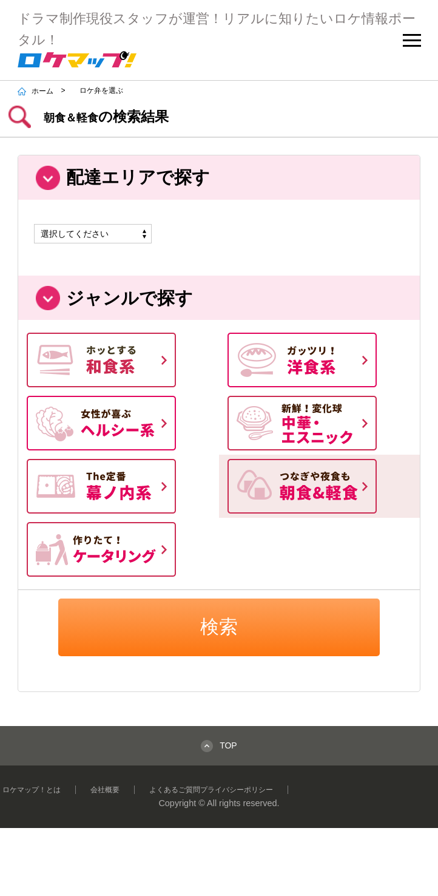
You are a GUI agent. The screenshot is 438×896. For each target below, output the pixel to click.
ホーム (36, 91)
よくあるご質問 (174, 790)
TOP (228, 745)
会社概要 (105, 790)
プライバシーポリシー (236, 790)
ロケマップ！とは (31, 790)
